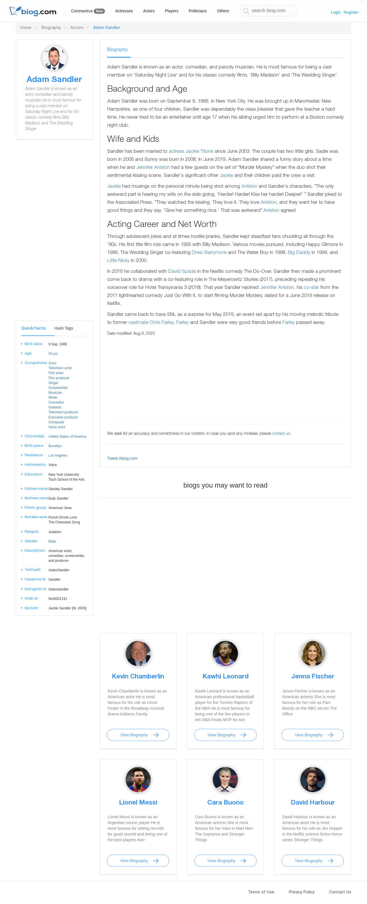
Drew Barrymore (209, 253)
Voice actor (56, 427)
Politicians (198, 11)
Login (336, 12)
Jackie (226, 175)
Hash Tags (63, 328)
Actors (149, 11)
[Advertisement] (54, 234)
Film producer (58, 378)
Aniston (249, 186)
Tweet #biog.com (122, 458)
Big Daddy (299, 253)
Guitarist (54, 407)
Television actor (60, 368)
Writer (53, 398)
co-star (311, 287)
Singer (53, 383)
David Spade (182, 271)
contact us (281, 434)
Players (171, 11)
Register (350, 12)
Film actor (56, 373)
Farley (182, 322)
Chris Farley (161, 322)
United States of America (67, 437)
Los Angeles (57, 455)
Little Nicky (118, 261)
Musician (55, 393)
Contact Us (340, 893)
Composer (56, 422)
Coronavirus (88, 11)
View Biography (134, 735)
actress (176, 151)
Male (52, 541)
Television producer (63, 412)
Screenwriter (58, 388)
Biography (51, 28)
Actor (52, 363)
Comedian (56, 402)
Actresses (124, 11)
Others (223, 11)
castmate (138, 322)
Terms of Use (261, 893)
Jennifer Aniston (153, 167)
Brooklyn (55, 446)
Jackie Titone (199, 151)
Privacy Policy (302, 893)
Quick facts (33, 329)
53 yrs (53, 354)
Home (26, 28)
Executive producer (63, 417)
